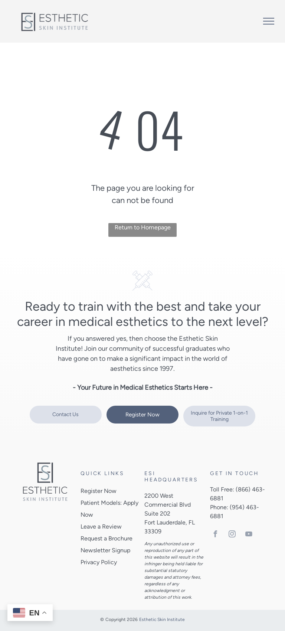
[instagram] (232, 535)
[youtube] (248, 535)
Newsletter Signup (105, 550)
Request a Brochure (106, 538)
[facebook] (215, 535)
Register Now (99, 490)
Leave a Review (101, 526)
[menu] (268, 21)
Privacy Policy (99, 562)
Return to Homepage (143, 227)
